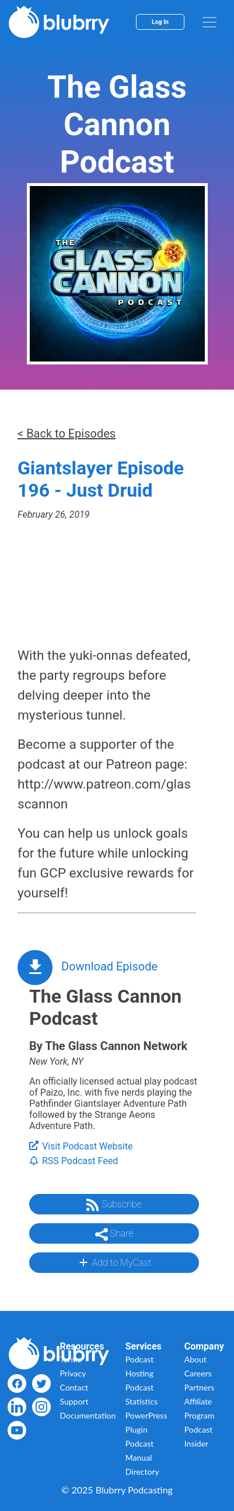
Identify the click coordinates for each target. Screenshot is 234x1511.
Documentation (88, 1415)
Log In (160, 22)
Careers (198, 1373)
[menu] (209, 22)
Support (74, 1401)
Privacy (73, 1373)
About (195, 1359)
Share (114, 1234)
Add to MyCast (114, 1262)
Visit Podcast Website (80, 1146)
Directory (142, 1471)
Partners (199, 1387)
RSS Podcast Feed (73, 1160)
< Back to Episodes (67, 433)
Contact (74, 1387)
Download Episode (109, 966)
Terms (70, 1359)
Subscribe (113, 1205)
